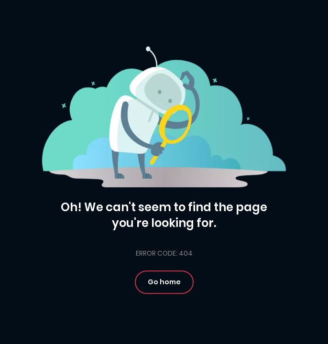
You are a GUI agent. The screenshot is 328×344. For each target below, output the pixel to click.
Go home (164, 282)
